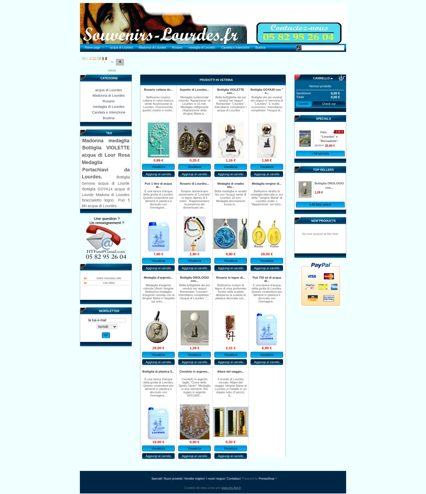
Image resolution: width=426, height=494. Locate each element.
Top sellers (323, 169)
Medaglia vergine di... (267, 183)
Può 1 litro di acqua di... (158, 185)
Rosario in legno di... (230, 277)
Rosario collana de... (158, 89)
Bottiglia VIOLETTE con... (230, 91)
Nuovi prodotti (173, 478)
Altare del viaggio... (230, 371)
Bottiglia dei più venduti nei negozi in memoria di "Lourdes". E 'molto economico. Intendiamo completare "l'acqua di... (266, 104)
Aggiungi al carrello (158, 174)
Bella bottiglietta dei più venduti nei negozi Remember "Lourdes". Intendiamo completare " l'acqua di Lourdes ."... (194, 292)
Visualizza (158, 166)
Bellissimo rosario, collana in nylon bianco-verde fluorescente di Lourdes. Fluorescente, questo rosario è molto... (158, 104)
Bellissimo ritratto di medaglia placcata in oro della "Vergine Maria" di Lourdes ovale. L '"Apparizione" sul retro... (266, 198)
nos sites (109, 282)
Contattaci (233, 478)
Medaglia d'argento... (158, 277)
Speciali (156, 478)
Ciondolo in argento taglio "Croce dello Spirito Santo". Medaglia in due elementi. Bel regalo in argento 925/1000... (194, 387)
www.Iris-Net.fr (231, 487)
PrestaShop (266, 478)
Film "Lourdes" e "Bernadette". (329, 137)
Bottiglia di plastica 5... (158, 371)
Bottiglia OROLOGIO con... (194, 279)
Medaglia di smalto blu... (230, 185)
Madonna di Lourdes (152, 47)
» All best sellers (320, 204)
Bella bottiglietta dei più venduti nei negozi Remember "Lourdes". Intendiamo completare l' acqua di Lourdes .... (230, 104)
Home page (93, 47)
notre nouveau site (108, 278)
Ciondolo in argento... (194, 371)
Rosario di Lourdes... (194, 183)
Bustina (260, 47)
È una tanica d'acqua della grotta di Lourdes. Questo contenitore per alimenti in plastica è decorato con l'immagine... (158, 199)
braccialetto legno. (98, 200)
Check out (329, 103)
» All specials (320, 153)
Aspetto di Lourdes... (194, 89)
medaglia (118, 140)
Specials (323, 118)
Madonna (93, 140)
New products (323, 220)
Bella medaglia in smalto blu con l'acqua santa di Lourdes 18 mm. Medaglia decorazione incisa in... (230, 198)
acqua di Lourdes (121, 47)
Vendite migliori (194, 478)
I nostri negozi (215, 478)
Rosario (177, 47)
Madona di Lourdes (112, 195)
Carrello (321, 78)
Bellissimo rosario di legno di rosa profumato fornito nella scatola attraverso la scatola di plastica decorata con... (230, 292)
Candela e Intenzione (235, 47)
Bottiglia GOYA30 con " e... (266, 91)
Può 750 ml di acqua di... (267, 279)
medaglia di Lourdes (201, 47)
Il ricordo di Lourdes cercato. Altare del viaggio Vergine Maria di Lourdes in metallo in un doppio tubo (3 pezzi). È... (230, 387)
